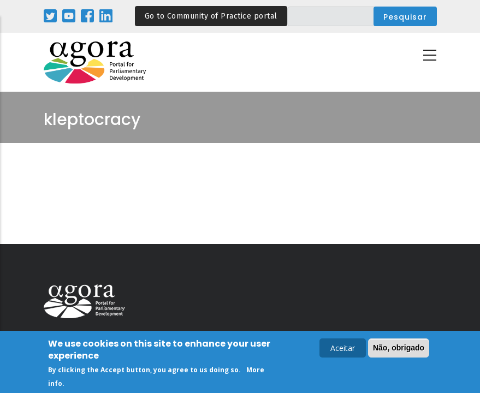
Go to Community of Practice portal (211, 16)
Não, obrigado (398, 349)
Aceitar (342, 349)
